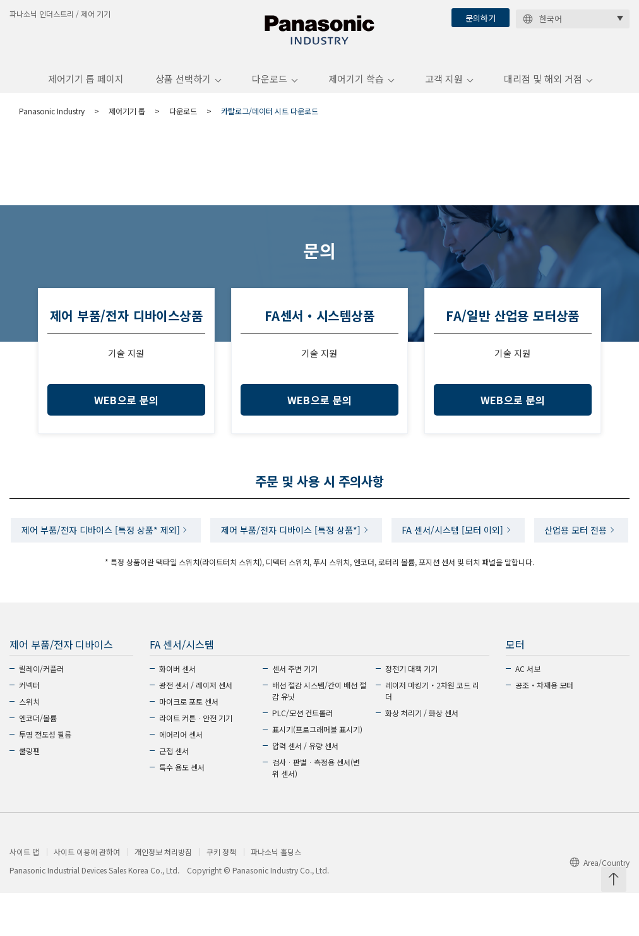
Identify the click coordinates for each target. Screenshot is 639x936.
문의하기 (480, 18)
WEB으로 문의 (126, 404)
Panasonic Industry (52, 116)
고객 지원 (444, 84)
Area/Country (600, 906)
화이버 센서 (177, 711)
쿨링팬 (29, 793)
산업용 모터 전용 (314, 572)
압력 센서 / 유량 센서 (305, 788)
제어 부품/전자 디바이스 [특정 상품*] (342, 536)
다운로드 (269, 84)
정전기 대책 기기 (411, 711)
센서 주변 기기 (295, 711)
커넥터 (29, 728)
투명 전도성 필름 (45, 777)
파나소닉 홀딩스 (276, 895)
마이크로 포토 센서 (188, 744)
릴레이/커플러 (41, 711)
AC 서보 (527, 711)
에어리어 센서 (181, 777)
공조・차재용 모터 (544, 728)
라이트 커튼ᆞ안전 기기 (195, 760)
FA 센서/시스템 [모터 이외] (508, 536)
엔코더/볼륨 (38, 760)
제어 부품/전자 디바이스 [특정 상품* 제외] (148, 536)
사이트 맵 (24, 895)
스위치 (29, 744)
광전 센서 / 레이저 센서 (195, 728)
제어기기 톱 (127, 116)
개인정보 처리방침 (163, 895)
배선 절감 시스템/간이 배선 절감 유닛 (319, 734)
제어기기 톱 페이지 (86, 84)
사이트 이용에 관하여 (87, 895)
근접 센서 (174, 793)
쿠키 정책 (221, 895)
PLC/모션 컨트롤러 (302, 755)
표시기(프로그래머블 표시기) (317, 772)
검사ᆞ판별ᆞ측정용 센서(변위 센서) (316, 811)
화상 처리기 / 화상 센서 (421, 755)
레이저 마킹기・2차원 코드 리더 (432, 734)
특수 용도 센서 (182, 810)
